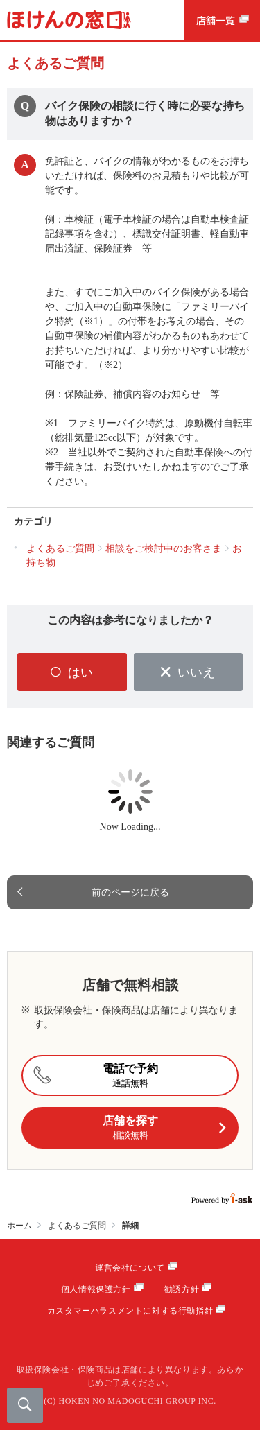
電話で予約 (93, 1075)
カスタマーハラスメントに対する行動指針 (130, 1311)
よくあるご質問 (77, 1225)
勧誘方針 (181, 1289)
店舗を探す (165, 1128)
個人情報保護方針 (96, 1289)
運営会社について (130, 1268)
